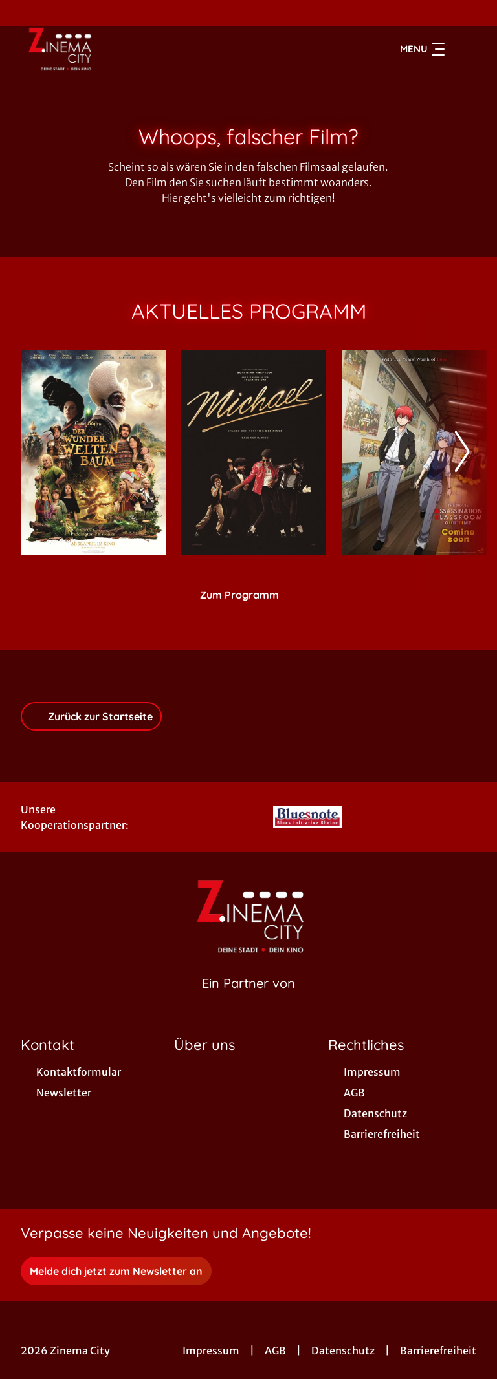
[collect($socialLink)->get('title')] (23, 13)
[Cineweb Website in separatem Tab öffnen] (248, 999)
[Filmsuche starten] (463, 49)
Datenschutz (343, 1350)
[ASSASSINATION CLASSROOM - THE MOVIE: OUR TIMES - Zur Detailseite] (414, 452)
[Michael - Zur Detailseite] (253, 452)
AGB (275, 1350)
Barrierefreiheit (438, 1350)
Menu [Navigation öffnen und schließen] (422, 49)
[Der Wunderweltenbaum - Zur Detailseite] (93, 452)
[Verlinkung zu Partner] (307, 817)
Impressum (210, 1350)
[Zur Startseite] (111, 49)
